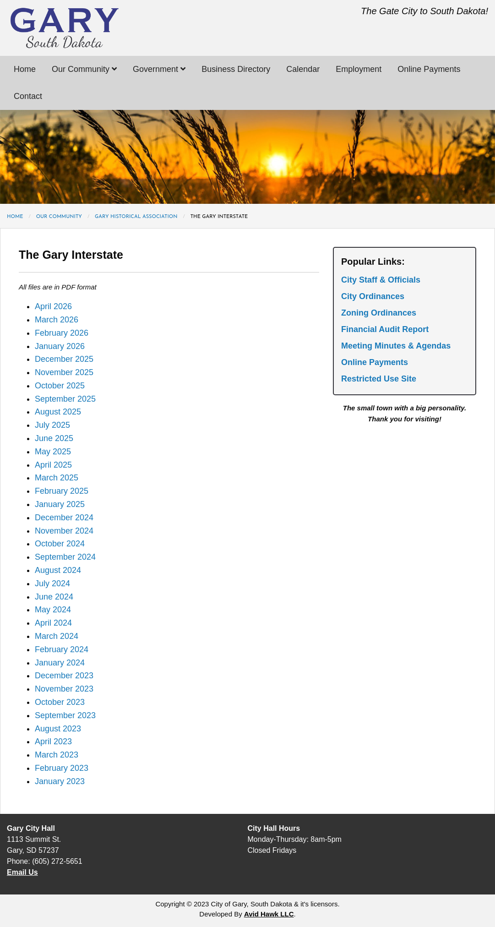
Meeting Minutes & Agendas (396, 345)
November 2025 (64, 372)
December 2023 (64, 675)
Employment (358, 69)
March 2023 (56, 754)
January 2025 (60, 504)
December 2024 (64, 517)
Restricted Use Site (378, 378)
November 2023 (64, 688)
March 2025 (56, 477)
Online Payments (428, 69)
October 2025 (60, 385)
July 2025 (52, 425)
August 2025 (58, 411)
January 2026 (60, 346)
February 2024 (61, 649)
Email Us (22, 872)
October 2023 (60, 702)
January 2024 (60, 662)
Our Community (84, 69)
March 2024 (56, 636)
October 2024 (60, 543)
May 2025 (53, 451)
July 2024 (52, 583)
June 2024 (54, 596)
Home (25, 69)
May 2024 (53, 609)
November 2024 (64, 530)
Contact (28, 96)
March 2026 (56, 319)
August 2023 (58, 728)
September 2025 (65, 399)
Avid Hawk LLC (269, 914)
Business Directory (235, 69)
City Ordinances (372, 296)
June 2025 (54, 438)
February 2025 (61, 491)
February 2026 (61, 333)
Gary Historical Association (136, 216)
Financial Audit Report (385, 329)
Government (159, 69)
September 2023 (65, 715)
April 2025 (53, 464)
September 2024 (65, 557)
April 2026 (53, 306)
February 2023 (61, 768)
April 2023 (53, 741)
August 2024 (58, 570)
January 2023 (60, 781)
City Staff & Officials (380, 279)
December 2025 (64, 359)
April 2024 (53, 622)
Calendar (303, 69)
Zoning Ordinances (378, 312)
